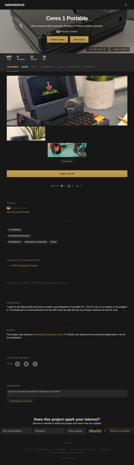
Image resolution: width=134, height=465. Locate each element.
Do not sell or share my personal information (67, 452)
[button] (126, 5)
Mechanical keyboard (35, 242)
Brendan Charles (66, 31)
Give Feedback (60, 449)
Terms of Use (75, 449)
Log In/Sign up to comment (21, 401)
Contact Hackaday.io (42, 449)
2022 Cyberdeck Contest (24, 265)
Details (24, 67)
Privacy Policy (90, 449)
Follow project (57, 39)
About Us (27, 449)
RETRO (53, 242)
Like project (79, 39)
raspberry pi (14, 242)
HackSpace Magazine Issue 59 (50, 334)
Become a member (42, 423)
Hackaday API (105, 449)
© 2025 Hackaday (67, 458)
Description (12, 67)
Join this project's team (18, 212)
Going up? (67, 442)
